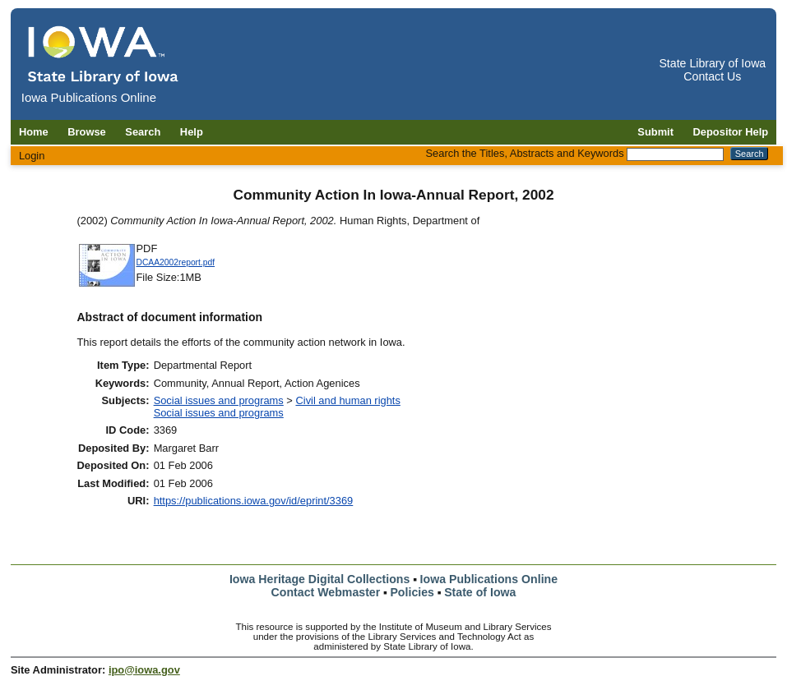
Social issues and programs (219, 400)
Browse (86, 132)
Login (32, 155)
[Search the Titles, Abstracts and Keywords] (675, 154)
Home (34, 132)
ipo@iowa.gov (144, 670)
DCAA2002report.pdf (176, 262)
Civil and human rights (347, 400)
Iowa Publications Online (489, 579)
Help (191, 132)
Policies (412, 592)
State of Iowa (480, 592)
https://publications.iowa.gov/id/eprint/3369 (254, 500)
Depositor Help (731, 132)
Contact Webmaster (326, 592)
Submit (655, 132)
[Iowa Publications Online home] (103, 54)
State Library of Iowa (712, 63)
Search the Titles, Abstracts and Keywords (525, 153)
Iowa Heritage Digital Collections (319, 579)
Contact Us (712, 76)
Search (142, 132)
